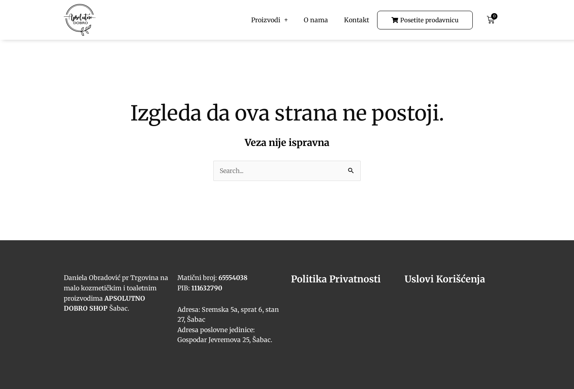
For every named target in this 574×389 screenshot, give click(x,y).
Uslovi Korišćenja (445, 279)
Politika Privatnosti (337, 279)
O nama (316, 20)
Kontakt (356, 20)
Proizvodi (269, 20)
